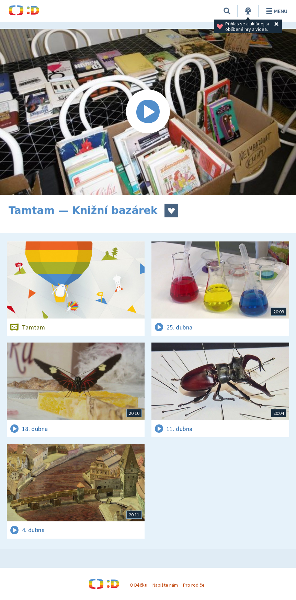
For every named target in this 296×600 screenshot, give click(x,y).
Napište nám (165, 585)
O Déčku (138, 585)
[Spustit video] (148, 112)
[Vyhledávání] (227, 11)
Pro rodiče (194, 585)
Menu (275, 11)
